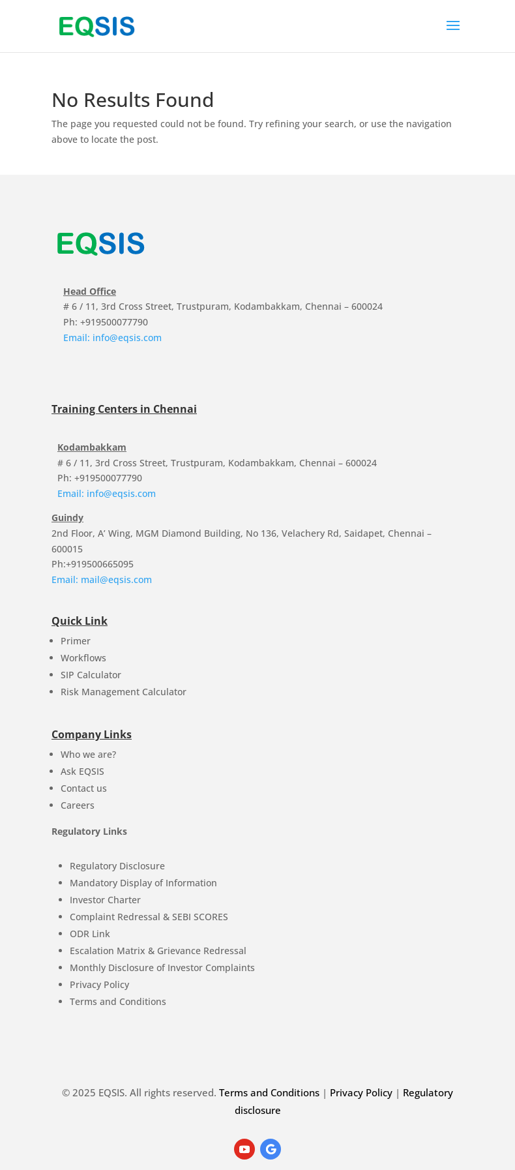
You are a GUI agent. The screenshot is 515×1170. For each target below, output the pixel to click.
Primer (76, 641)
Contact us (84, 788)
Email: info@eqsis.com (112, 337)
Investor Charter (105, 899)
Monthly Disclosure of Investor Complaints (162, 967)
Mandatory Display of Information (143, 883)
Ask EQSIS (82, 771)
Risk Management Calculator (123, 691)
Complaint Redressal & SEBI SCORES (149, 916)
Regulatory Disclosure (117, 866)
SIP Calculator (91, 674)
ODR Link (90, 933)
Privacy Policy (99, 984)
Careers (78, 805)
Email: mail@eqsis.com (102, 579)
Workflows (83, 658)
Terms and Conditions (118, 1001)
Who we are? (88, 754)
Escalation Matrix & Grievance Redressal (158, 950)
